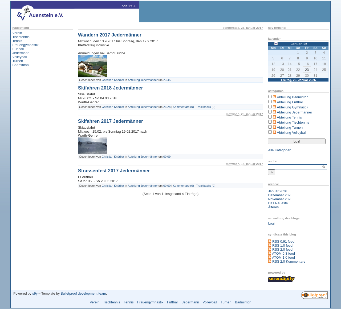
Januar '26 (299, 44)
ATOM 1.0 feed (283, 257)
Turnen (17, 61)
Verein (17, 33)
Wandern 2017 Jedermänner (109, 35)
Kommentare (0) (183, 106)
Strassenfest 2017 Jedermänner (114, 170)
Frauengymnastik (25, 45)
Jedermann (20, 53)
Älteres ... (275, 207)
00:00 (166, 185)
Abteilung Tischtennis (293, 122)
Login (272, 223)
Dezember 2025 (280, 195)
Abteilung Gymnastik (292, 107)
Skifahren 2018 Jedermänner (110, 88)
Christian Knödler (113, 80)
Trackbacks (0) (205, 106)
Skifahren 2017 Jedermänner (110, 121)
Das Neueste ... (279, 203)
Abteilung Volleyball (291, 133)
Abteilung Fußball (290, 102)
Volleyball (19, 57)
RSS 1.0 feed (282, 245)
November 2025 (280, 199)
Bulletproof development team (83, 293)
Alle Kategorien (279, 150)
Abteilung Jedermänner (143, 80)
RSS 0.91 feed (283, 241)
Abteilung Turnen (290, 127)
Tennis (17, 41)
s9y (35, 293)
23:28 (166, 106)
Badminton (20, 65)
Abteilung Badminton (292, 97)
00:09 (166, 156)
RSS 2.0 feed (282, 249)
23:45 (166, 80)
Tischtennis (20, 37)
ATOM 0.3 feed (283, 253)
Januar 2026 (277, 191)
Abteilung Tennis (289, 117)
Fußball (18, 49)
